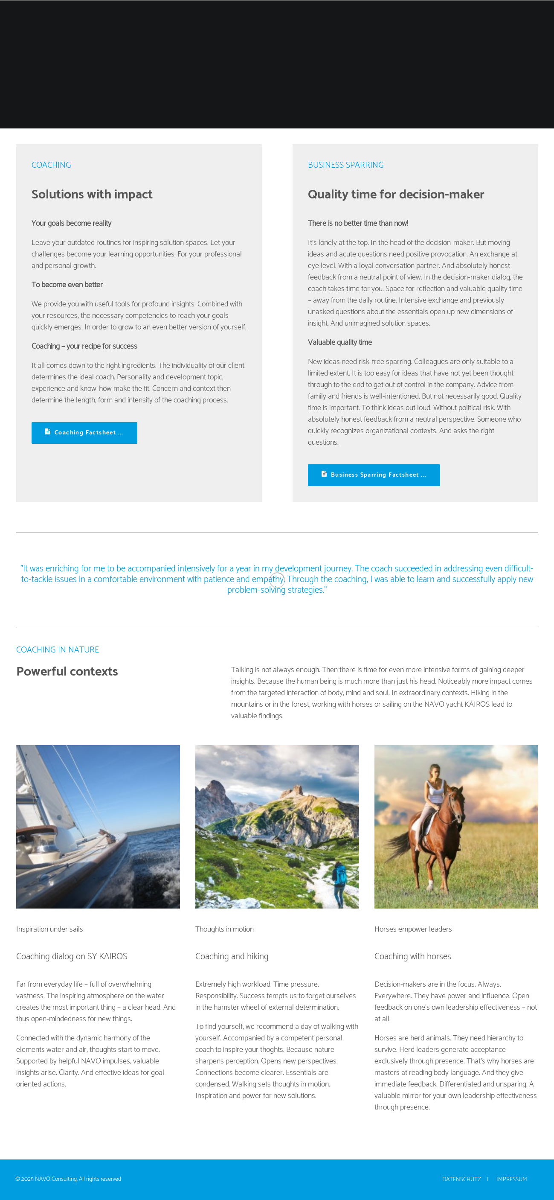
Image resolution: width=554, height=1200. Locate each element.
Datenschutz (461, 1180)
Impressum (511, 1180)
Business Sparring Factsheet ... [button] (374, 475)
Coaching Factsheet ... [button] (84, 433)
